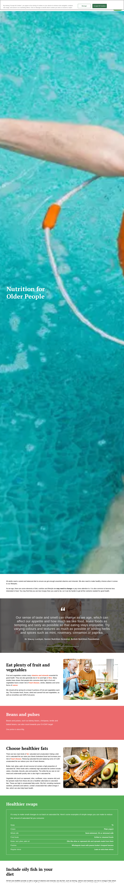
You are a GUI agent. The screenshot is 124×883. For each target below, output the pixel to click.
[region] (62, 5)
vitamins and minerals (40, 675)
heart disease (34, 683)
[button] (90, 679)
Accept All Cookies (100, 6)
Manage (84, 6)
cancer (15, 685)
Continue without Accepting (115, 2)
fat (28, 754)
